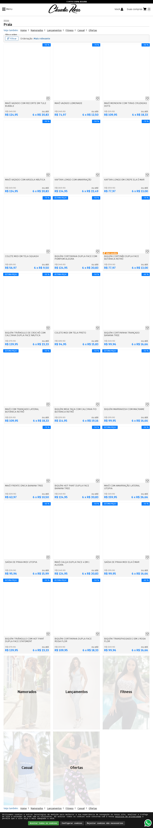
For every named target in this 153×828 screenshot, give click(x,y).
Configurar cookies (72, 823)
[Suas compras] (139, 10)
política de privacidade (128, 817)
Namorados (37, 30)
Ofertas (93, 30)
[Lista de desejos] (48, 98)
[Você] (119, 10)
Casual (81, 30)
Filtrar (12, 38)
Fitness (69, 30)
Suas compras (134, 9)
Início (6, 20)
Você (117, 9)
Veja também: (11, 30)
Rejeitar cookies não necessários (105, 823)
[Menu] (7, 10)
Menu (9, 9)
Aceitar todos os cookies (43, 823)
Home (23, 30)
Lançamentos (54, 30)
